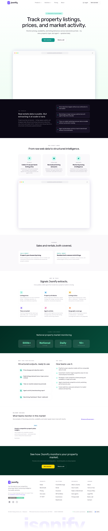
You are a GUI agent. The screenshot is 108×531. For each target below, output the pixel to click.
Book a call (61, 40)
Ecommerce (59, 497)
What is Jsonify (76, 484)
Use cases (42, 494)
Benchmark (43, 488)
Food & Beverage (60, 484)
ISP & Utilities (59, 494)
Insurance (58, 491)
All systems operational (79, 511)
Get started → (48, 40)
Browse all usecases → (88, 419)
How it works (75, 488)
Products (38, 2)
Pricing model (75, 497)
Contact (89, 500)
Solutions (48, 2)
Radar (41, 484)
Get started (95, 3)
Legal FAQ (90, 494)
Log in (85, 2)
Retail (57, 488)
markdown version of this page (17, 494)
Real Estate (59, 500)
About (62, 2)
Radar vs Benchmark (77, 491)
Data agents (75, 494)
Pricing (56, 2)
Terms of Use (91, 488)
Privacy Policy (91, 491)
